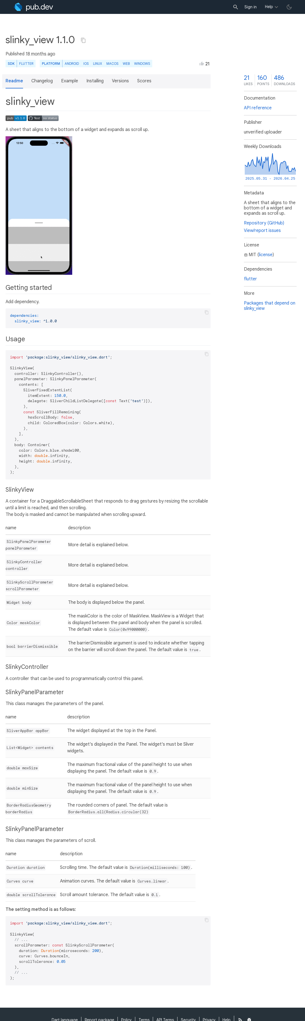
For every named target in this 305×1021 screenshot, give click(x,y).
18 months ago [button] (40, 54)
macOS (112, 63)
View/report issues (262, 230)
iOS (86, 63)
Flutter (26, 63)
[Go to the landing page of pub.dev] (33, 7)
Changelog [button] (42, 81)
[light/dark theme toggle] (289, 7)
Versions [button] (120, 81)
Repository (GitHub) (264, 223)
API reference (258, 108)
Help (269, 6)
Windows (142, 63)
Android (72, 63)
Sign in (250, 6)
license (265, 255)
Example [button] (69, 81)
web (126, 63)
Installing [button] (95, 81)
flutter (250, 279)
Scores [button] (144, 81)
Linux (97, 63)
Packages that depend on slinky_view (269, 305)
